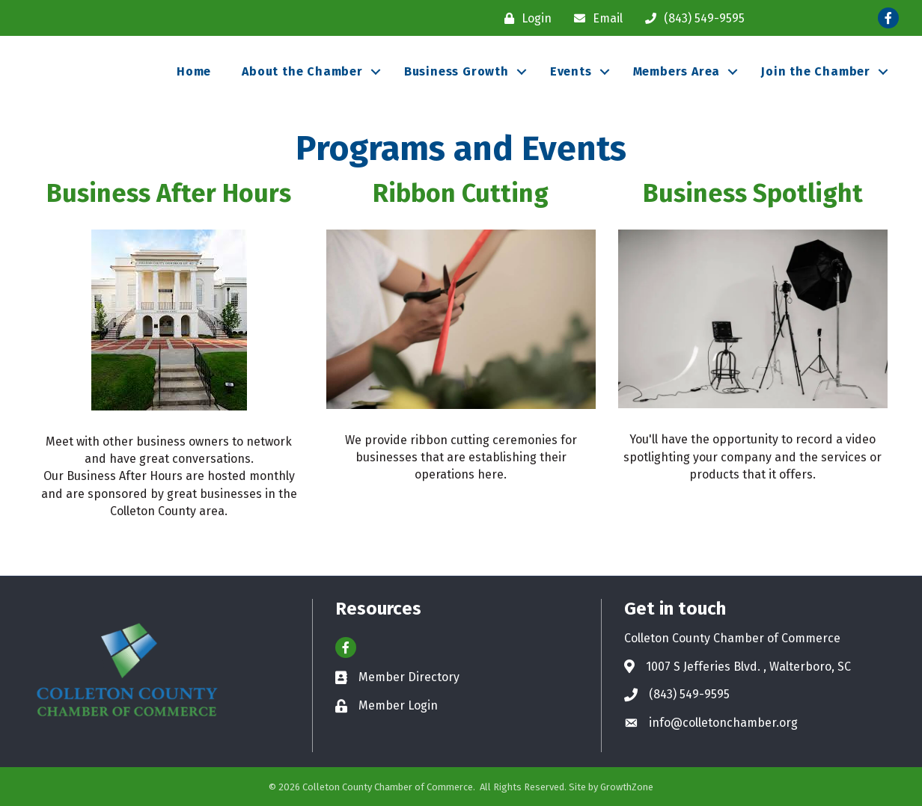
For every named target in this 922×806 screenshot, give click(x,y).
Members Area (677, 71)
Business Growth (456, 71)
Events (571, 71)
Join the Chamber (815, 71)
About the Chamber (302, 71)
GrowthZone (626, 787)
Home (194, 71)
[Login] (524, 18)
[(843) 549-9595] (691, 18)
